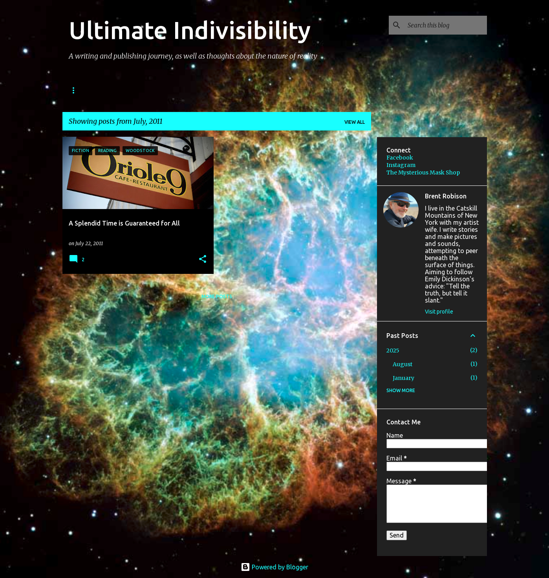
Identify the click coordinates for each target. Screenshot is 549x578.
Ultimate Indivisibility (190, 30)
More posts (216, 296)
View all (354, 122)
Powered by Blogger (274, 567)
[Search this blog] (445, 25)
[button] (202, 259)
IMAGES (203, 90)
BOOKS (79, 90)
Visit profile (439, 311)
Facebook (399, 157)
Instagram (400, 165)
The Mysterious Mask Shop (423, 172)
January (403, 378)
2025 (392, 350)
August (402, 364)
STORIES (118, 90)
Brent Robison (446, 196)
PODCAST (161, 90)
